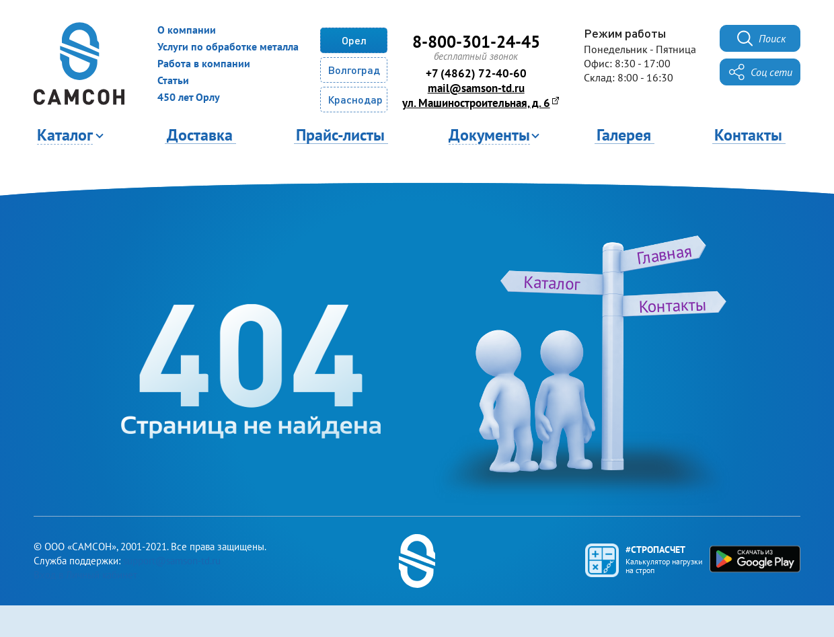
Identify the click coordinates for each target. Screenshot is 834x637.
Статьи (173, 80)
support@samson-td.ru (172, 561)
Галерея (624, 133)
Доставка (200, 133)
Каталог (551, 283)
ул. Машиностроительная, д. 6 (476, 103)
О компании (186, 29)
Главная (664, 253)
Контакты (748, 133)
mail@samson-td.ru (476, 88)
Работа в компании (203, 63)
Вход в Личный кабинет (85, 575)
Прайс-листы (340, 133)
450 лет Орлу (188, 97)
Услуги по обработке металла (228, 46)
